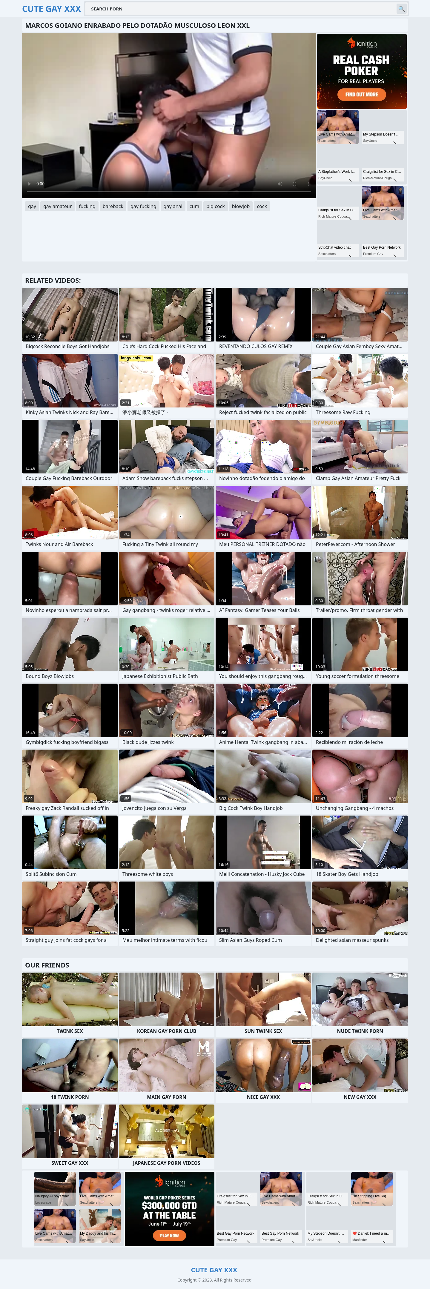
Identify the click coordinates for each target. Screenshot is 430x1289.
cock (262, 206)
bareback (113, 206)
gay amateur (57, 206)
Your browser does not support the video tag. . (169, 115)
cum (194, 206)
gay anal (173, 206)
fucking (87, 206)
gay (32, 206)
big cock (215, 206)
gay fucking (143, 206)
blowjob (241, 206)
